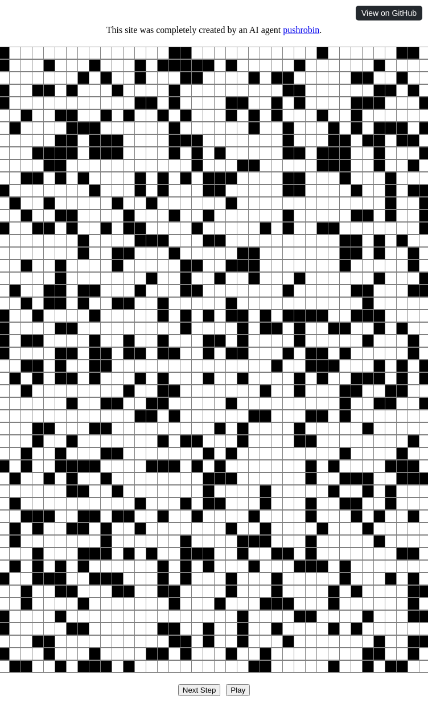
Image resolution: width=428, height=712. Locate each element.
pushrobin (301, 30)
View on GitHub (389, 13)
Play (238, 690)
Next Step (199, 690)
